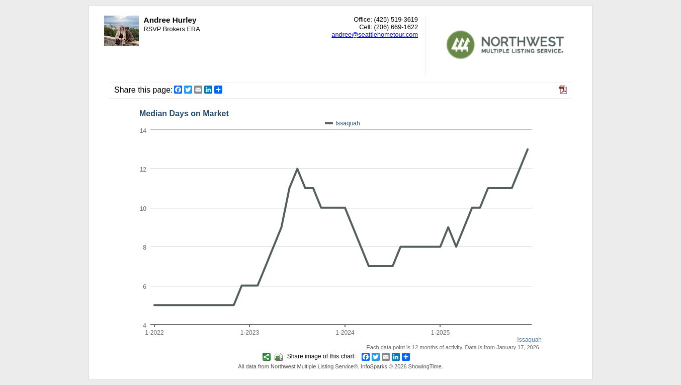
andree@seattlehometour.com (374, 34)
